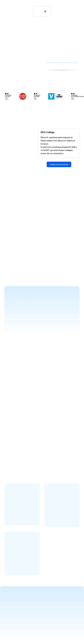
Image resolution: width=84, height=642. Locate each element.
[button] (45, 11)
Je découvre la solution (58, 164)
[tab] (14, 131)
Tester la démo (13, 87)
